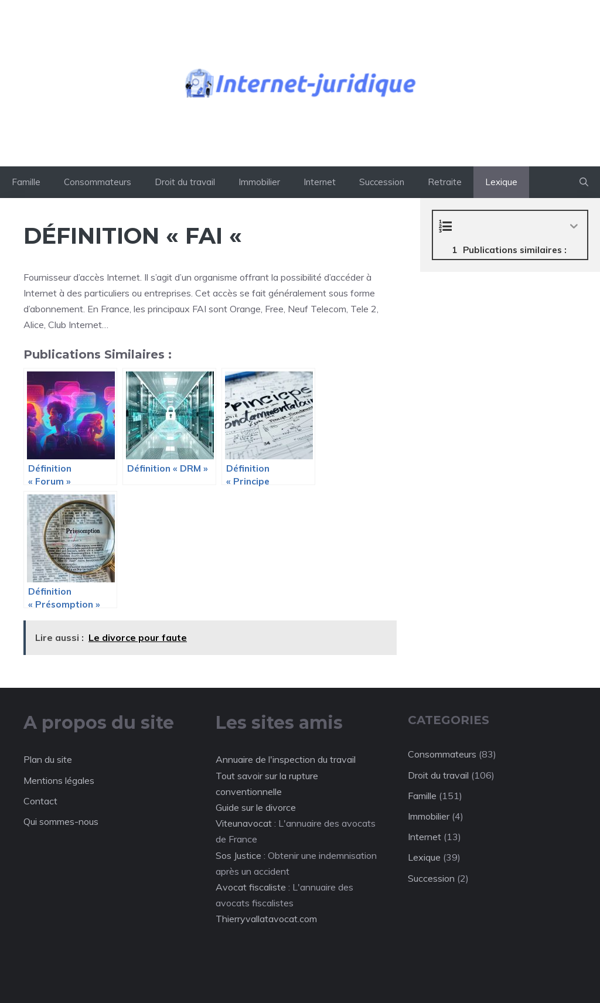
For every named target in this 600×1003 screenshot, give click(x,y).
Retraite (445, 181)
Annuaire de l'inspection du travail (286, 759)
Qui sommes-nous (60, 821)
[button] (584, 182)
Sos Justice (238, 855)
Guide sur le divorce (256, 807)
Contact (40, 801)
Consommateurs (97, 181)
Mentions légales (58, 780)
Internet (320, 181)
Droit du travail (185, 181)
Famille (26, 181)
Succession (381, 181)
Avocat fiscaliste (251, 887)
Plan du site (47, 759)
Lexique (501, 181)
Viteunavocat (244, 823)
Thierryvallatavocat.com (266, 918)
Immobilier (259, 181)
